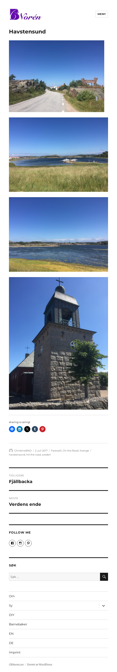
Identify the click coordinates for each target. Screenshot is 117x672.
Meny (102, 13)
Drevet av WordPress (39, 664)
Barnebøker (18, 624)
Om (12, 596)
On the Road (71, 450)
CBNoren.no (16, 664)
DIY (11, 615)
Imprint (15, 652)
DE (11, 643)
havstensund (17, 454)
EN (11, 633)
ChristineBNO (23, 450)
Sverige (84, 450)
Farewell (56, 450)
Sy (11, 605)
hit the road (33, 454)
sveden (46, 454)
